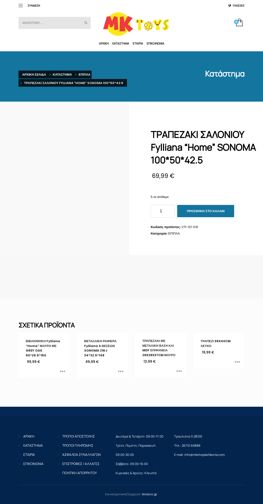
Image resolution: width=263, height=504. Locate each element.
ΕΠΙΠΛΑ (174, 233)
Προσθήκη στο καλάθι (206, 211)
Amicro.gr (149, 494)
